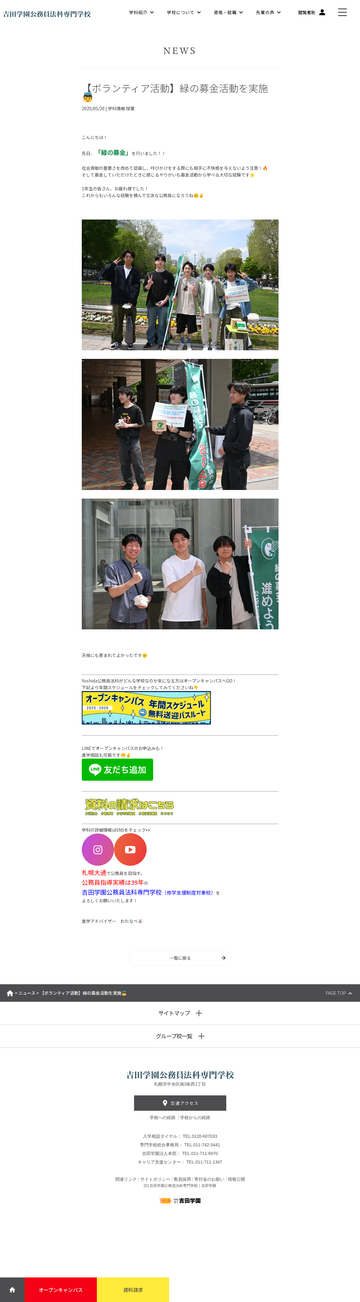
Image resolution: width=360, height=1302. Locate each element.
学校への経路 (163, 1117)
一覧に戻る (198, 958)
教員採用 (182, 1179)
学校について (181, 12)
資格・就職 (225, 12)
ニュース (26, 993)
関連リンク (126, 1179)
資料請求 (133, 1289)
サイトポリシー (155, 1179)
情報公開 (236, 1179)
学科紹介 (138, 12)
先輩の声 (265, 12)
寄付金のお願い (209, 1179)
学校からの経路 (195, 1117)
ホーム (10, 993)
